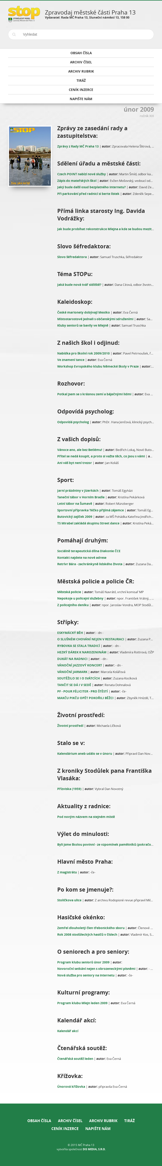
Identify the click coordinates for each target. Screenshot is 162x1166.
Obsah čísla (39, 1120)
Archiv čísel (70, 1120)
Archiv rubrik (103, 1120)
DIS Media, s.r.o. (94, 1149)
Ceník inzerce (65, 1128)
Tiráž (129, 1120)
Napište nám (98, 1128)
